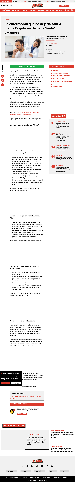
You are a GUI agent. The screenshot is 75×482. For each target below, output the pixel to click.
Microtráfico (68, 81)
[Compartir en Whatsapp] (2, 84)
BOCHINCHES (50, 10)
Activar (5, 383)
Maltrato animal (58, 86)
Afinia (54, 76)
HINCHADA (33, 10)
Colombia (31, 396)
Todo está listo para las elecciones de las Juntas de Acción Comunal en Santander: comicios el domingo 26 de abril (62, 476)
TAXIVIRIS (24, 10)
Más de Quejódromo (14, 466)
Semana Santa (23, 396)
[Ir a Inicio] (37, 6)
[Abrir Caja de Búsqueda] (72, 6)
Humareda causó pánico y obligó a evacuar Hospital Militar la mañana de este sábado (62, 125)
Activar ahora (22, 414)
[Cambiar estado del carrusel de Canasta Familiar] (11, 1)
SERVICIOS (59, 10)
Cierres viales (57, 81)
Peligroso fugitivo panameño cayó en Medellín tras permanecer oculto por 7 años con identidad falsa (63, 169)
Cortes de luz (57, 70)
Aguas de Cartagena (58, 78)
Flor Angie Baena (52, 43)
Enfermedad (14, 396)
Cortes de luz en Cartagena (61, 73)
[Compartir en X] (2, 80)
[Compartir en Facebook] (2, 76)
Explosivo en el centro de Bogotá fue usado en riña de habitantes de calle (63, 149)
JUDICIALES (15, 10)
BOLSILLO (41, 10)
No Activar (16, 383)
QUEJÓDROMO (6, 10)
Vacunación (14, 398)
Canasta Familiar (5, 1)
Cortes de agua (57, 84)
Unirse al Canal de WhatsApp (26, 66)
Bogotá (38, 396)
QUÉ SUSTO (67, 10)
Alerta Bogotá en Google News (26, 387)
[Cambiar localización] (64, 6)
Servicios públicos (64, 76)
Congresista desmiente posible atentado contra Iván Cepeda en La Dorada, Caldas (64, 159)
